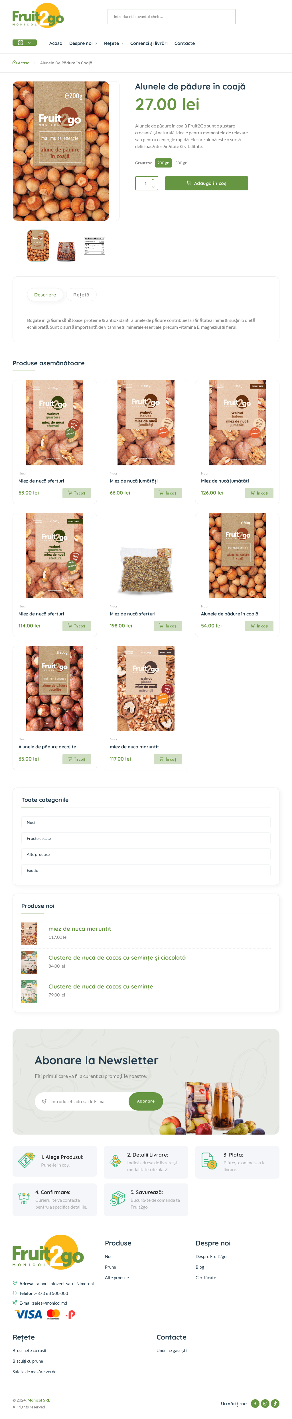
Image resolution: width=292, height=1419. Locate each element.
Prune (110, 1266)
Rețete (113, 43)
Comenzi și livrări (149, 43)
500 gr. (181, 162)
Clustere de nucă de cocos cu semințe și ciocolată (117, 957)
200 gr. (163, 162)
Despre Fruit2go (211, 1256)
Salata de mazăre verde (34, 1371)
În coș (76, 493)
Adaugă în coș (207, 183)
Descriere (45, 295)
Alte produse (38, 854)
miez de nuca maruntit (134, 747)
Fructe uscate (39, 838)
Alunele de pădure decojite (47, 747)
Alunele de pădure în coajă (229, 614)
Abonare (146, 1101)
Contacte (185, 43)
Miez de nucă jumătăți (134, 481)
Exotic (32, 870)
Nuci (22, 473)
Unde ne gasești (172, 1350)
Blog (200, 1266)
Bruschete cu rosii (29, 1350)
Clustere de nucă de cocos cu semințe (100, 986)
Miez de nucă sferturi (41, 481)
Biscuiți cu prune (28, 1361)
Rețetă (81, 295)
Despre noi (83, 43)
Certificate (206, 1277)
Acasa (55, 43)
